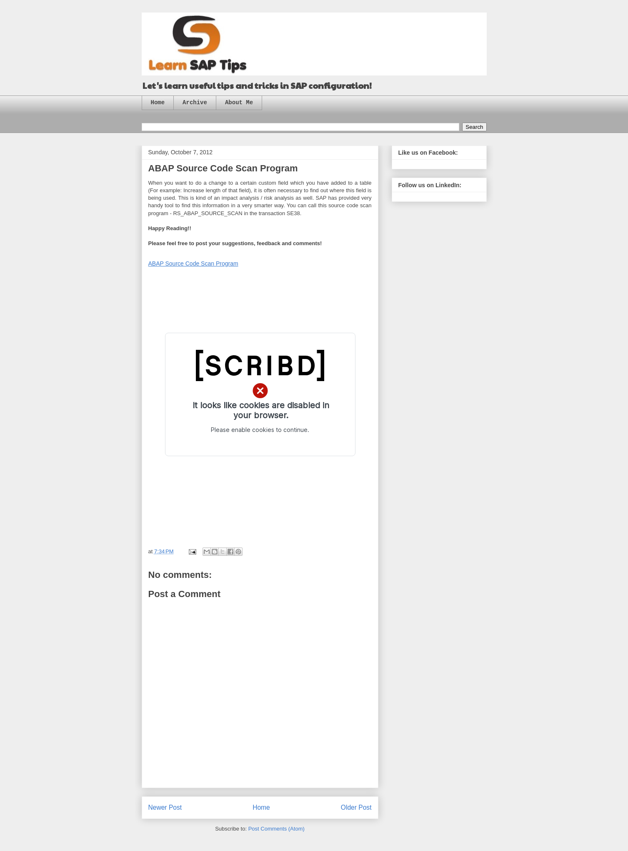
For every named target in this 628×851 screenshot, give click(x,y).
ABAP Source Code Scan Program (193, 263)
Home (158, 102)
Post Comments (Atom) (276, 829)
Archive (195, 102)
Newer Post (165, 807)
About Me (239, 102)
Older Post (356, 807)
